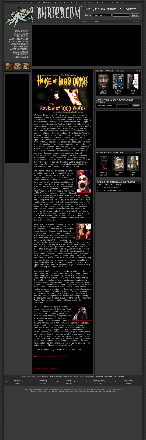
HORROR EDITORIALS (19, 45)
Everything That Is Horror (40, 390)
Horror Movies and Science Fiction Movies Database (128, 382)
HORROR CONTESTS (20, 53)
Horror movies (36, 382)
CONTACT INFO (22, 56)
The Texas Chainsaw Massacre (51, 376)
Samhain (69, 380)
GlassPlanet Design (88, 391)
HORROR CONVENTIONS (19, 50)
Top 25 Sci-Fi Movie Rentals (109, 188)
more (138, 71)
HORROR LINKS (22, 54)
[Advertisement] (17, 118)
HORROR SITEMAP (21, 58)
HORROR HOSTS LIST (20, 48)
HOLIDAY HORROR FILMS (18, 41)
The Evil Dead (67, 376)
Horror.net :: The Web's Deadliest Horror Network (59, 391)
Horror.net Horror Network (63, 390)
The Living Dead (119, 376)
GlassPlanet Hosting (110, 391)
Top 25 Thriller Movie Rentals (109, 190)
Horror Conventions (103, 3)
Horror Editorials (90, 3)
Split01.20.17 (133, 91)
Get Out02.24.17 (118, 91)
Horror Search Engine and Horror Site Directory (17, 382)
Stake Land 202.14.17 (118, 173)
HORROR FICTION (21, 46)
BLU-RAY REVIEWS (21, 35)
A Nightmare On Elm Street (103, 376)
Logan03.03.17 (103, 91)
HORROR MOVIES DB (20, 38)
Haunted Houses (98, 380)
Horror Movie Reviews (45, 3)
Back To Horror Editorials (46, 369)
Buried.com (43, 380)
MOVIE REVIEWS (21, 32)
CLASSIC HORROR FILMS (18, 40)
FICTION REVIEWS (21, 33)
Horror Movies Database (29, 3)
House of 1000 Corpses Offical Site (51, 356)
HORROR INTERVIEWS (19, 43)
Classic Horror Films (118, 3)
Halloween (89, 376)
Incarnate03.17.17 (103, 173)
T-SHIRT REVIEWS (21, 36)
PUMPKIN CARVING (20, 51)
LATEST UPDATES (21, 30)
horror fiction (50, 382)
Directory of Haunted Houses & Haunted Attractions (98, 382)
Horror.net (17, 380)
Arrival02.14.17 (133, 173)
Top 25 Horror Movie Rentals (109, 185)
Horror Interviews (77, 3)
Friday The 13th (79, 376)
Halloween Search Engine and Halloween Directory (69, 382)
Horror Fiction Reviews (62, 3)
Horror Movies (128, 380)
